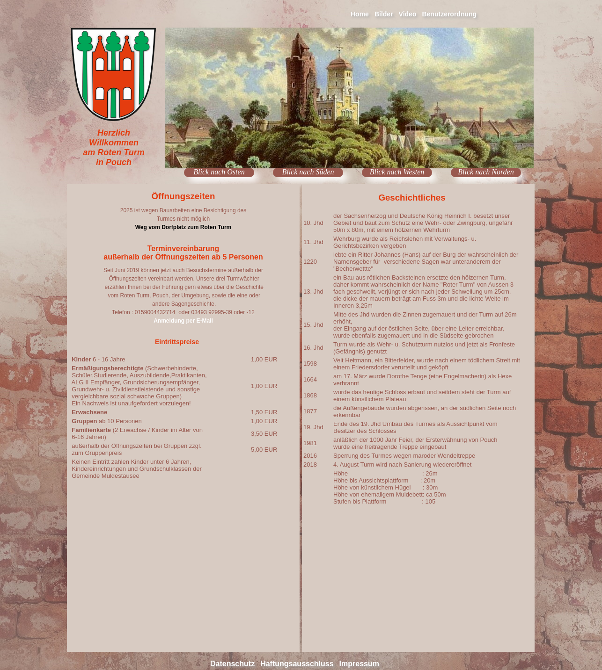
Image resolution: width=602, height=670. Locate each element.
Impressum (359, 664)
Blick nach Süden (308, 172)
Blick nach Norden (486, 172)
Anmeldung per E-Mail (183, 320)
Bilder (383, 14)
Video (408, 14)
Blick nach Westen (397, 172)
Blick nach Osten (218, 172)
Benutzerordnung (449, 14)
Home (360, 14)
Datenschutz (232, 664)
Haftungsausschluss (296, 664)
